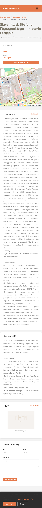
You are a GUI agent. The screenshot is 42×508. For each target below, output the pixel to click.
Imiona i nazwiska (33, 38)
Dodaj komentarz (10, 479)
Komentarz (7, 457)
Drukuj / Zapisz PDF (21, 62)
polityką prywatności (25, 499)
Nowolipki (7, 58)
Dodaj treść (35, 114)
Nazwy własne (6, 38)
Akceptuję (9, 504)
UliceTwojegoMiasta (10, 8)
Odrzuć (22, 504)
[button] (3, 71)
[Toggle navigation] (37, 8)
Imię (4, 449)
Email (25, 449)
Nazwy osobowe (19, 38)
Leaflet (27, 105)
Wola (5, 51)
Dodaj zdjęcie (34, 405)
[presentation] (19, 473)
